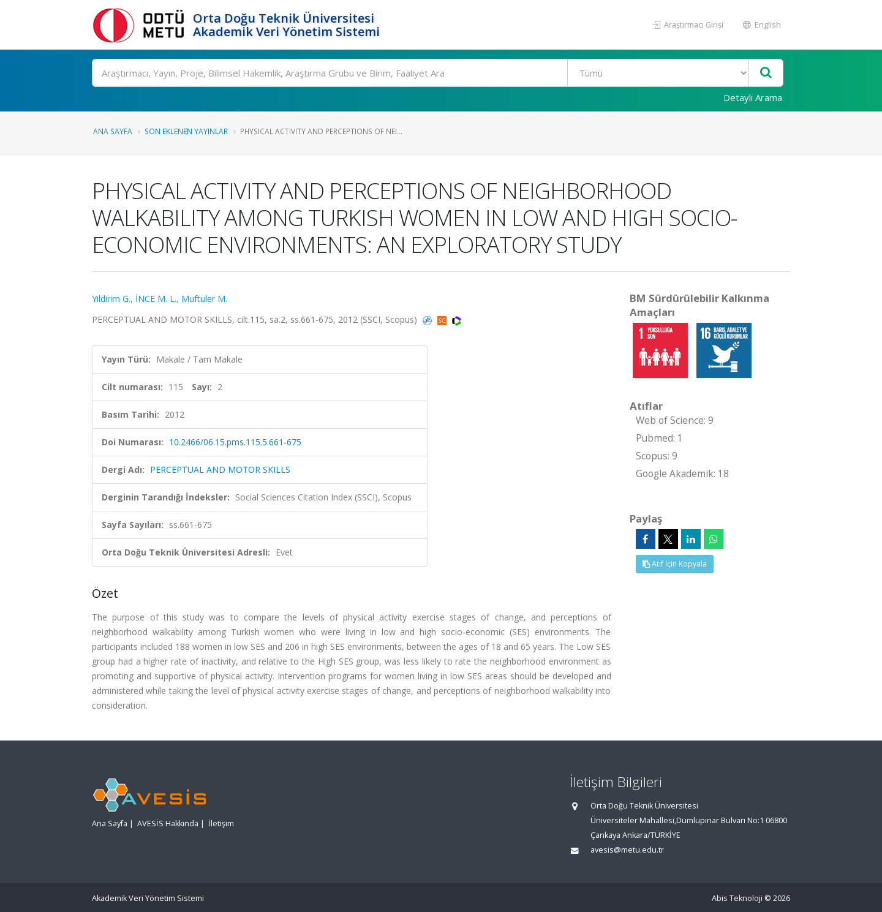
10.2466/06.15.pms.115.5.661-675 (235, 442)
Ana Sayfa (112, 131)
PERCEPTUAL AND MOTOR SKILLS (220, 469)
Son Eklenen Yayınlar (186, 131)
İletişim (221, 823)
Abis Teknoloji (737, 898)
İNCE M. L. (155, 298)
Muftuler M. (204, 298)
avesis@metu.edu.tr (627, 850)
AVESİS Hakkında (167, 823)
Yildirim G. (111, 298)
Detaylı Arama (752, 97)
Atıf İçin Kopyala (675, 564)
